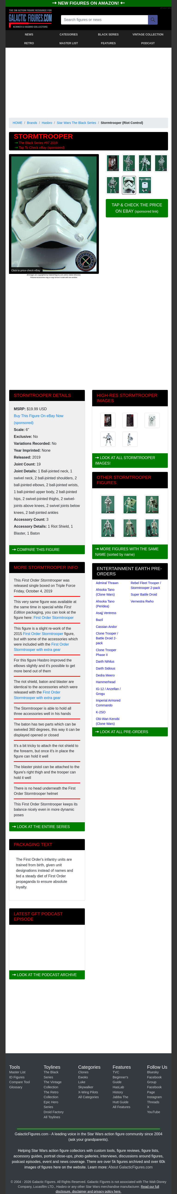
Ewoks (83, 1077)
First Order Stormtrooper (53, 618)
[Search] (153, 20)
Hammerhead (105, 682)
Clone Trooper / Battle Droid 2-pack (107, 638)
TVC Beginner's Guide (120, 1077)
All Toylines (52, 1117)
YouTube (153, 1112)
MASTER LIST (68, 43)
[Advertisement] (88, 82)
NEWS (29, 34)
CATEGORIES (69, 34)
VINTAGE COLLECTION (148, 34)
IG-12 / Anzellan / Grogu (108, 691)
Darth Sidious (105, 668)
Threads (153, 1102)
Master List (17, 1072)
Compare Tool (19, 1082)
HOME (17, 123)
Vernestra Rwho (142, 601)
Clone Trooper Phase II (106, 652)
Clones (83, 1072)
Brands (32, 123)
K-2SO (101, 712)
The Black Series (31, 143)
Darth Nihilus (105, 661)
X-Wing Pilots (88, 1092)
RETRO (29, 43)
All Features (121, 1107)
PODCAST (148, 43)
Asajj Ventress (106, 613)
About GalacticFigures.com (130, 1167)
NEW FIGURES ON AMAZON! (89, 3)
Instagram (154, 1097)
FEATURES (108, 43)
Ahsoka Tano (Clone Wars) (105, 592)
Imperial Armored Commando (108, 703)
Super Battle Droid (144, 594)
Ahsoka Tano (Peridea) (105, 604)
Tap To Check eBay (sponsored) (42, 147)
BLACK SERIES (108, 34)
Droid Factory (54, 1112)
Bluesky (153, 1072)
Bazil (99, 620)
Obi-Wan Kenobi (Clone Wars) (107, 721)
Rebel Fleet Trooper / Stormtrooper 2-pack (146, 585)
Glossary (15, 1087)
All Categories (88, 1097)
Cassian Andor (106, 627)
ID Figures (16, 1077)
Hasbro (47, 123)
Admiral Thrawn (107, 583)
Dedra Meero (105, 675)
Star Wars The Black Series (76, 123)
